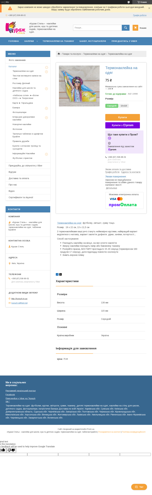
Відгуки (12, 172)
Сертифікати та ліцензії (21, 197)
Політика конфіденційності (133, 432)
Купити (122, 117)
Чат (139, 487)
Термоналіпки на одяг (94, 54)
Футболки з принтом (22, 158)
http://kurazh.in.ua (19, 298)
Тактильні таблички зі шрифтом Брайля (28, 135)
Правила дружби (21, 141)
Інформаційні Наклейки (24, 153)
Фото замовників (17, 60)
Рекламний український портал (21, 390)
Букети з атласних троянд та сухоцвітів (27, 147)
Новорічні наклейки (22, 124)
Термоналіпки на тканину (58, 41)
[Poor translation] (11, 450)
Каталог (13, 66)
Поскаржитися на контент (109, 432)
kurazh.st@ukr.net (19, 303)
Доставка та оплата (19, 178)
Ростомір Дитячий (21, 83)
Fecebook (10, 394)
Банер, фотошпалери (93, 41)
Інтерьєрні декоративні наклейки (24, 118)
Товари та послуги (71, 54)
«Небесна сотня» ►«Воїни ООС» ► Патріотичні (26, 96)
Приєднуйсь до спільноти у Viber (25, 165)
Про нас (13, 184)
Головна (13, 41)
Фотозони (17, 129)
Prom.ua (90, 429)
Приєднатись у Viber (124, 41)
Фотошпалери (19, 112)
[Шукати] (126, 28)
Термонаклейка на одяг (69, 223)
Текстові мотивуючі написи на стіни (27, 77)
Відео (12, 191)
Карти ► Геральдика (23, 103)
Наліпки (29, 41)
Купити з (122, 125)
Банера (16, 107)
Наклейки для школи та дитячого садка (24, 89)
